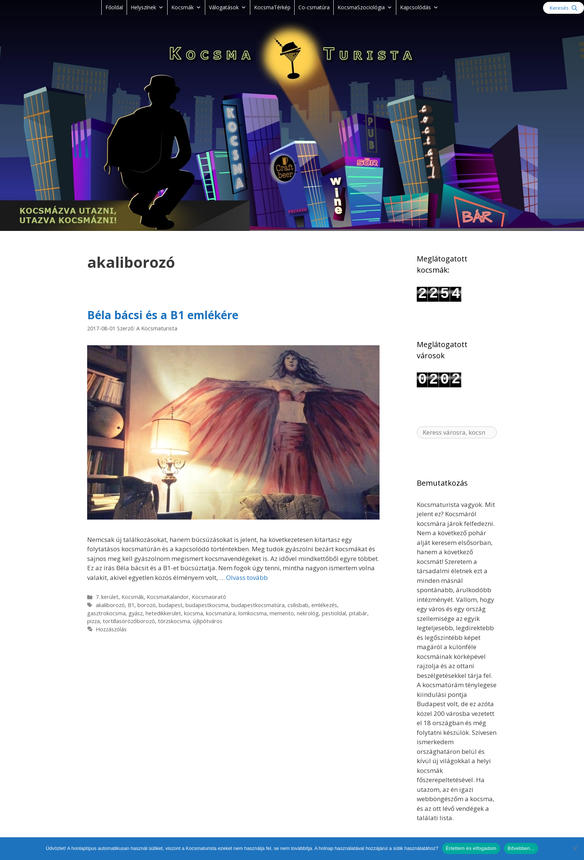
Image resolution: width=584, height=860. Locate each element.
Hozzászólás (111, 629)
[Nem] (574, 848)
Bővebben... (521, 848)
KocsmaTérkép (272, 7)
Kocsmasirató (209, 596)
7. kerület (107, 596)
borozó (146, 605)
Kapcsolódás (419, 7)
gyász (135, 613)
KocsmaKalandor (168, 596)
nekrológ (308, 613)
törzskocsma (174, 621)
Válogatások (227, 7)
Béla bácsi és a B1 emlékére (162, 315)
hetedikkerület (163, 613)
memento (282, 613)
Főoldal (114, 7)
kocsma (193, 613)
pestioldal (334, 613)
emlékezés (324, 605)
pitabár (358, 613)
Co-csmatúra (314, 7)
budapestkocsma (206, 605)
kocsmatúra (220, 613)
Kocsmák (186, 7)
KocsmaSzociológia (364, 7)
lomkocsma (252, 613)
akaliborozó (110, 605)
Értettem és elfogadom (471, 848)
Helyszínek (147, 7)
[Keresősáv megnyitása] (563, 8)
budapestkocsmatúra (258, 605)
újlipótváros (207, 621)
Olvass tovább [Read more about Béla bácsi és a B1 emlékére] (247, 577)
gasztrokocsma (106, 613)
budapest (170, 605)
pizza (93, 621)
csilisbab (298, 605)
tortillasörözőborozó (129, 621)
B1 (131, 605)
